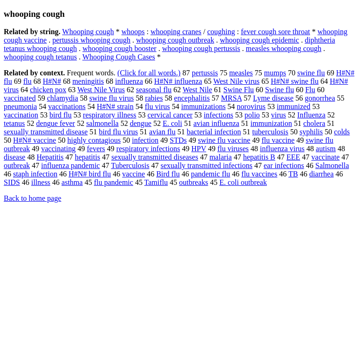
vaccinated (20, 98)
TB (293, 174)
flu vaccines (259, 174)
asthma (72, 182)
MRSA (231, 98)
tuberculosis (270, 132)
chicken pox (48, 90)
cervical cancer (170, 115)
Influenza (311, 115)
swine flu (311, 73)
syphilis (311, 132)
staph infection (35, 174)
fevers (96, 149)
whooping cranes (176, 32)
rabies (154, 98)
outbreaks (193, 182)
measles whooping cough (284, 48)
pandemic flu (210, 174)
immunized (293, 106)
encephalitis (191, 98)
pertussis (205, 73)
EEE (293, 157)
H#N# (52, 81)
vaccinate (325, 157)
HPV (198, 149)
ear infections (284, 165)
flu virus (157, 106)
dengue (140, 123)
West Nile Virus (100, 90)
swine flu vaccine (224, 140)
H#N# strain (115, 106)
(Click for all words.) (148, 73)
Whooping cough (88, 32)
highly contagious (94, 140)
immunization (271, 123)
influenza (129, 81)
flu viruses (233, 149)
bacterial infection (214, 132)
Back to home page (32, 198)
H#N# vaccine (34, 140)
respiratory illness (109, 115)
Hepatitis (50, 157)
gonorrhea (320, 98)
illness (40, 182)
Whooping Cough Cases (118, 57)
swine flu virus (111, 98)
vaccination (21, 115)
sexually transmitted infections (206, 165)
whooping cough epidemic (259, 40)
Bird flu (168, 174)
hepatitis (87, 157)
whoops (133, 32)
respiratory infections (148, 149)
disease (14, 157)
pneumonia (20, 106)
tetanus (14, 123)
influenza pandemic (70, 165)
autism (326, 149)
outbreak (17, 165)
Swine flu (279, 90)
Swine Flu (238, 90)
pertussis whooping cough (91, 40)
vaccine (133, 174)
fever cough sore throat (275, 32)
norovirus (251, 106)
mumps (275, 73)
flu (27, 81)
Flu (310, 90)
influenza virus (282, 149)
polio (252, 115)
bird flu (61, 115)
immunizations (203, 106)
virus (278, 115)
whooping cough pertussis (201, 48)
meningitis (88, 81)
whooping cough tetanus (40, 57)
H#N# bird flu (90, 174)
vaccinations (67, 106)
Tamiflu (156, 182)
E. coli (172, 123)
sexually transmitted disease (46, 132)
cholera (314, 123)
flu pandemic (113, 182)
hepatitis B (259, 157)
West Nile (197, 90)
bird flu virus (118, 132)
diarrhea (321, 174)
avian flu (162, 132)
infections (218, 115)
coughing (221, 32)
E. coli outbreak (243, 182)
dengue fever (55, 123)
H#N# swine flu (294, 81)
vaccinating (58, 149)
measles (241, 73)
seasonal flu (154, 90)
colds (342, 132)
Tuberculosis (130, 165)
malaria (220, 157)
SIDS (12, 182)
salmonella (102, 123)
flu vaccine (277, 140)
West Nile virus (236, 81)
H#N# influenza (178, 81)
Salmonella (332, 165)
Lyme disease (273, 98)
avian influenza (216, 123)
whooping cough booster (119, 48)
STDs (178, 140)
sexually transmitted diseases (154, 157)
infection (145, 140)
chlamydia (62, 98)
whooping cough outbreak (175, 40)
